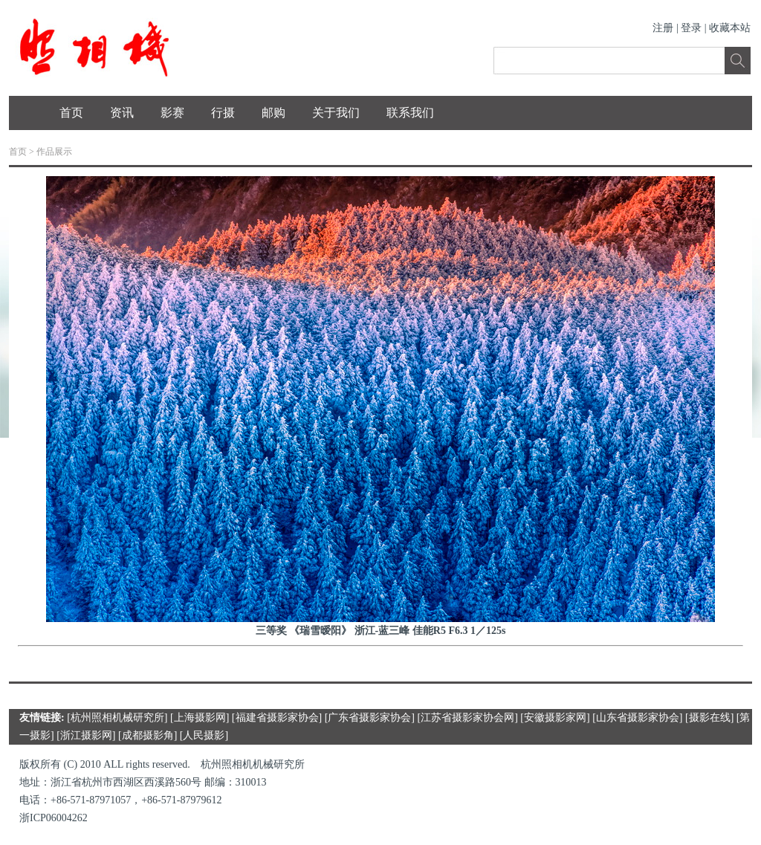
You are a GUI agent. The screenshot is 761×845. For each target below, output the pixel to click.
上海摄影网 (200, 717)
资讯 (122, 112)
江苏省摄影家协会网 (467, 717)
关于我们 (336, 112)
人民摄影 (203, 735)
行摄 (223, 112)
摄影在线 (710, 717)
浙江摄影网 (86, 735)
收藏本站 (730, 27)
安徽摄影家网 (555, 717)
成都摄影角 (148, 735)
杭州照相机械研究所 (117, 717)
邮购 (273, 112)
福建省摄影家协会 (277, 717)
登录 (691, 27)
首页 (71, 112)
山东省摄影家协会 (637, 717)
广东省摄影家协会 (369, 717)
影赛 (172, 112)
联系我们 (410, 112)
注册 (662, 27)
